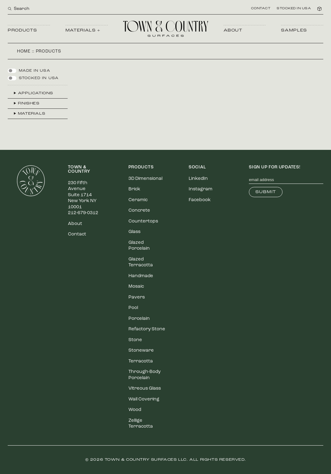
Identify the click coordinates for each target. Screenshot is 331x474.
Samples (294, 30)
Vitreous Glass (144, 388)
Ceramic (138, 200)
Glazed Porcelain (139, 245)
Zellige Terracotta (140, 423)
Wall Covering (143, 399)
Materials (31, 114)
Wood (134, 410)
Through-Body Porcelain (144, 375)
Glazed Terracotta (140, 262)
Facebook (200, 200)
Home (24, 51)
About (233, 30)
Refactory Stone (146, 329)
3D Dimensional (145, 178)
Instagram (200, 189)
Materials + (82, 30)
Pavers (136, 297)
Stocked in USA (294, 8)
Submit (265, 192)
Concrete (139, 210)
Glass (134, 232)
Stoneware (141, 350)
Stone (135, 340)
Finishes (29, 103)
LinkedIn (198, 178)
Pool (133, 308)
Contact (261, 8)
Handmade (140, 276)
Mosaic (136, 286)
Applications (35, 93)
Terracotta (140, 361)
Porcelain (139, 318)
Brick (134, 189)
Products (22, 30)
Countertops (143, 221)
